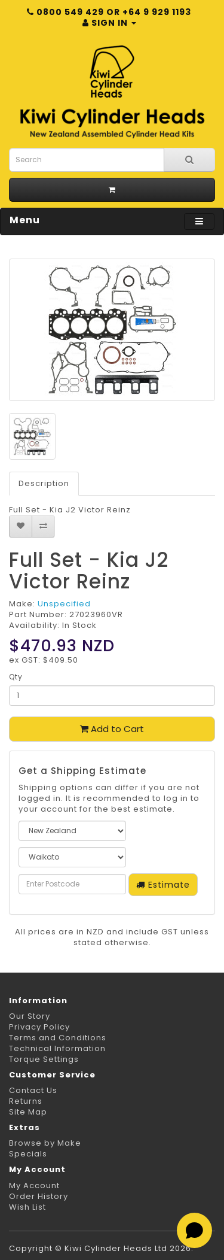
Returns (25, 1101)
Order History (38, 1196)
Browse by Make (45, 1143)
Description (44, 483)
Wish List (27, 1207)
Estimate (163, 885)
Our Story (29, 1016)
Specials (28, 1153)
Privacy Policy (39, 1027)
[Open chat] (194, 1230)
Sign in (109, 23)
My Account (34, 1185)
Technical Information (57, 1048)
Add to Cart (112, 728)
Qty (16, 677)
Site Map (28, 1112)
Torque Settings (44, 1059)
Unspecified (64, 603)
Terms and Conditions (57, 1037)
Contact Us (33, 1090)
